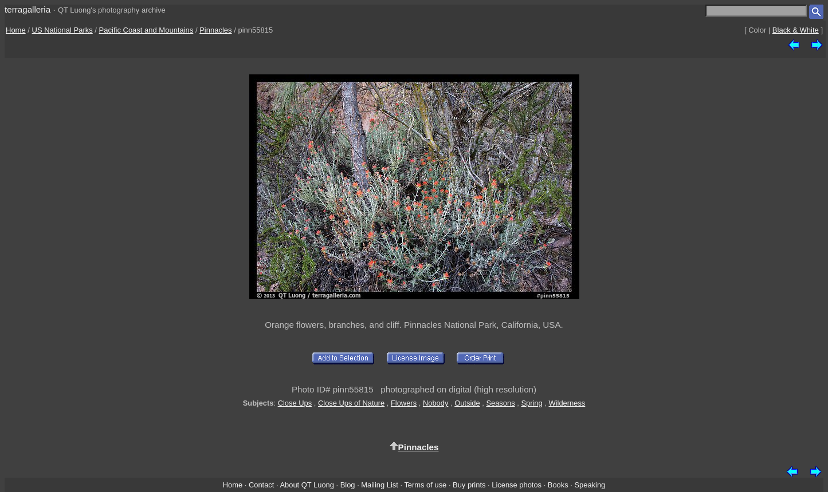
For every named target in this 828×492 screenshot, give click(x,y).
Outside (467, 403)
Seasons (500, 403)
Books (558, 485)
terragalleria (27, 9)
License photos (516, 485)
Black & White (795, 30)
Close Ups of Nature (351, 403)
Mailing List (379, 485)
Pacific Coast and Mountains (146, 30)
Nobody (436, 403)
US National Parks (62, 30)
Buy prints (469, 485)
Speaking (589, 485)
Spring (531, 403)
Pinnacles (215, 30)
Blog (347, 485)
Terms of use (425, 485)
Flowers (404, 403)
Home (16, 30)
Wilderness (566, 403)
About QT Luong (306, 485)
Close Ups (295, 403)
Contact (261, 485)
